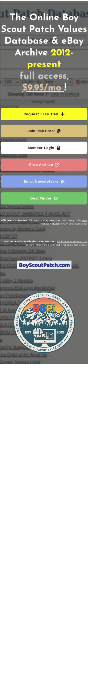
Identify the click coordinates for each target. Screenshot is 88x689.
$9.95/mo (43, 89)
